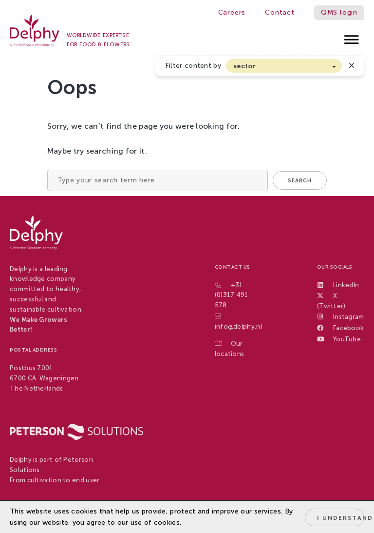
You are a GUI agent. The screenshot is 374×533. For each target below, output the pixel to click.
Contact (280, 12)
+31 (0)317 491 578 (231, 295)
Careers (232, 12)
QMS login (339, 12)
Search (300, 181)
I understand (340, 517)
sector (244, 66)
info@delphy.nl (238, 326)
